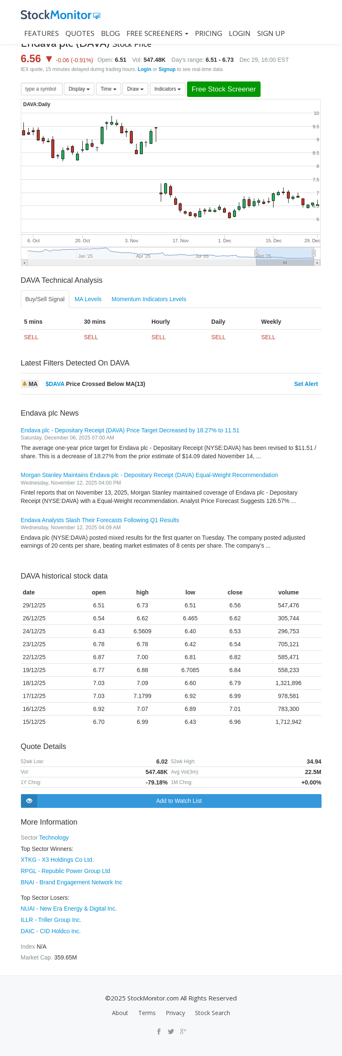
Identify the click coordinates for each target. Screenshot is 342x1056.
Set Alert (306, 384)
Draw (135, 89)
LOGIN (240, 33)
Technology (54, 837)
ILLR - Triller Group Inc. (51, 917)
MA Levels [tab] (88, 299)
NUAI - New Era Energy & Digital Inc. (69, 907)
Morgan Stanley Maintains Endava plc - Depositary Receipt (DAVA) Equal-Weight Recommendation (149, 475)
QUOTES (80, 33)
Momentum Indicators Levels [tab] (148, 299)
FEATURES (41, 33)
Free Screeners (157, 33)
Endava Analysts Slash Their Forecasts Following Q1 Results (100, 520)
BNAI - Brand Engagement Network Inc (72, 881)
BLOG (110, 33)
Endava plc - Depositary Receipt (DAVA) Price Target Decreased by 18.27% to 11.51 (130, 430)
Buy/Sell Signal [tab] (45, 299)
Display (79, 89)
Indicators (168, 89)
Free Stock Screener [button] (224, 89)
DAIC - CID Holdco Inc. (51, 928)
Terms (147, 1010)
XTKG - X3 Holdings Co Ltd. (57, 859)
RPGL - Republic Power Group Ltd (65, 870)
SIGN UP (271, 33)
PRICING (208, 33)
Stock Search (212, 1010)
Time (109, 89)
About (120, 1010)
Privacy (175, 1010)
